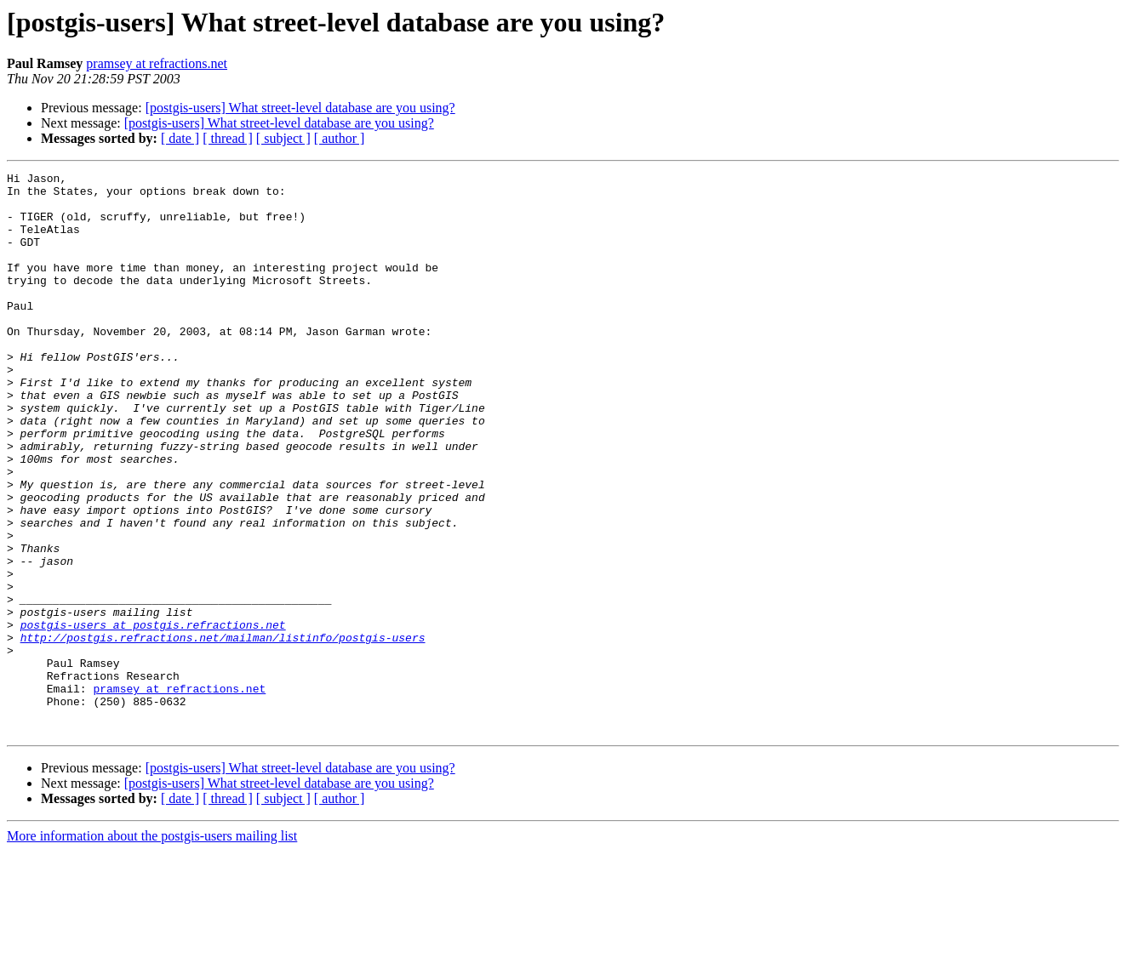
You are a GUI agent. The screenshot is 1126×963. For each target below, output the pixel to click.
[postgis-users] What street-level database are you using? (300, 107)
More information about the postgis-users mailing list (152, 948)
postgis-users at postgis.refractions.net (153, 716)
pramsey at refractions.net (156, 63)
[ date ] (180, 138)
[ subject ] (283, 138)
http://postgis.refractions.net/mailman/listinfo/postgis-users (223, 731)
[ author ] (339, 138)
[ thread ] (228, 138)
